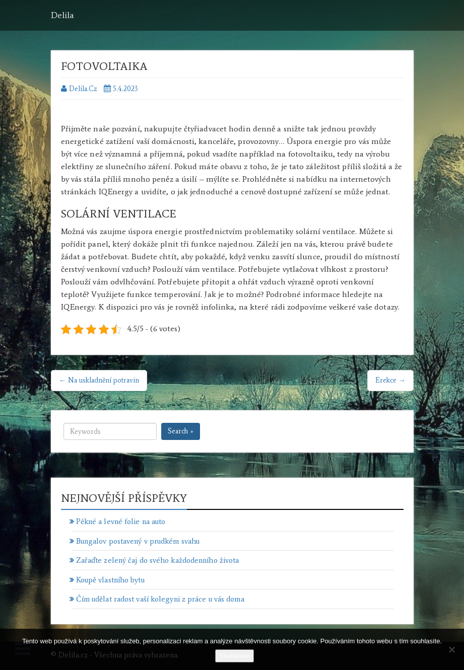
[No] (451, 649)
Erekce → (390, 380)
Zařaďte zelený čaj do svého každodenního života (157, 560)
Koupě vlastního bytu (110, 579)
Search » (180, 431)
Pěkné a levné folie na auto (121, 521)
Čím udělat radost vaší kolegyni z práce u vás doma (160, 599)
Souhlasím (234, 655)
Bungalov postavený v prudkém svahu (138, 541)
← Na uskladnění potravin (99, 380)
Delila (62, 15)
